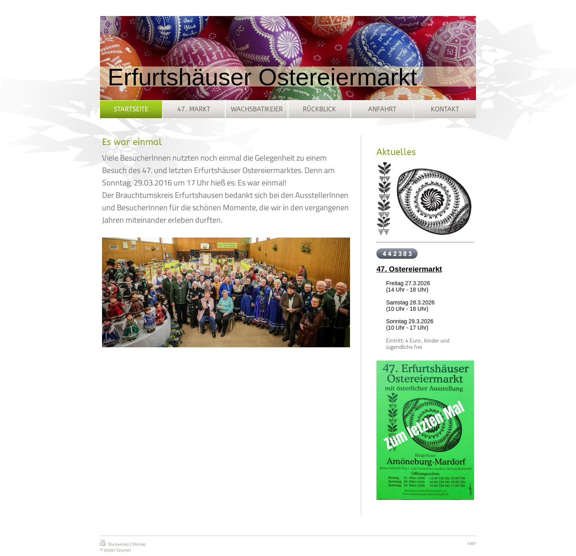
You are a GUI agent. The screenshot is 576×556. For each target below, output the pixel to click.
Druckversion (115, 543)
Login (471, 543)
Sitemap (139, 544)
